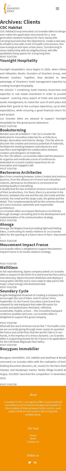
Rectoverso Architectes (21, 172)
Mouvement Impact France (24, 244)
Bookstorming (13, 130)
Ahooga (7, 224)
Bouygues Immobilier (19, 348)
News (33, 438)
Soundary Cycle (14, 291)
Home (33, 435)
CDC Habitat (11, 27)
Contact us (33, 441)
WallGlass (9, 267)
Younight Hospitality (19, 60)
